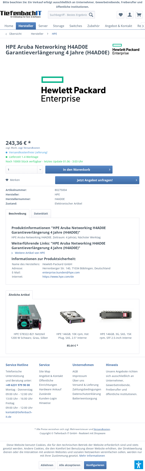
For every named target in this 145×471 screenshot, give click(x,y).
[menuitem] (71, 15)
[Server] (43, 25)
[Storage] (58, 25)
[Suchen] (91, 15)
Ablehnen (47, 465)
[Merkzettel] (120, 15)
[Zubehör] (93, 25)
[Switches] (76, 25)
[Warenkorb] (139, 15)
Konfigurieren (95, 465)
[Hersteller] (26, 25)
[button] (138, 464)
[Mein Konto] (129, 15)
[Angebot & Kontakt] (118, 25)
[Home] (9, 25)
